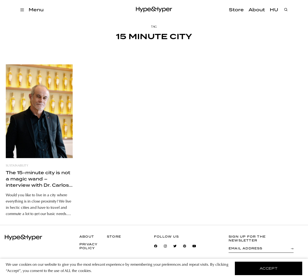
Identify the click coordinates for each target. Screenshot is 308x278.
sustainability (17, 165)
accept (269, 268)
